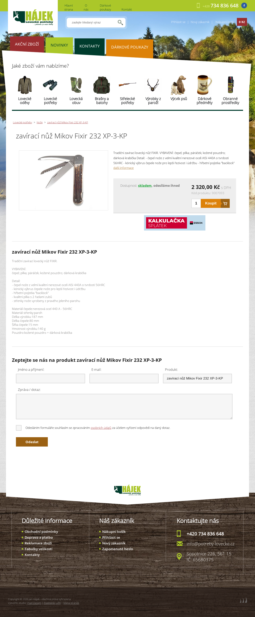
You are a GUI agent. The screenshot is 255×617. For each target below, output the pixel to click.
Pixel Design (34, 603)
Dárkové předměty (204, 100)
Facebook (244, 5)
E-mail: (96, 369)
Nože (40, 122)
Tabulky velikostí (38, 549)
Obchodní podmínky (41, 531)
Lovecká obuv (76, 100)
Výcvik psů (179, 98)
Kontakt (127, 9)
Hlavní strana (68, 7)
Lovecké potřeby (50, 100)
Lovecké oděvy (24, 100)
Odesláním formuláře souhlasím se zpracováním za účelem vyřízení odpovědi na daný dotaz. (93, 428)
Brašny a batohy (102, 100)
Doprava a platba (39, 537)
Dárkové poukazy (105, 7)
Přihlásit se (178, 22)
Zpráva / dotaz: (29, 389)
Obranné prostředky (230, 100)
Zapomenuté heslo (117, 549)
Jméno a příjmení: (31, 369)
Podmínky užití (52, 603)
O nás (86, 7)
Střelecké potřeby (127, 100)
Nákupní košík (114, 531)
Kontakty (32, 554)
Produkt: (171, 369)
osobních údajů (101, 428)
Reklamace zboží (38, 543)
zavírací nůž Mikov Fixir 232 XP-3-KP (67, 122)
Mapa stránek (71, 603)
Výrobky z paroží (153, 100)
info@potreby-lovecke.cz (210, 544)
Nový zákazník (200, 22)
